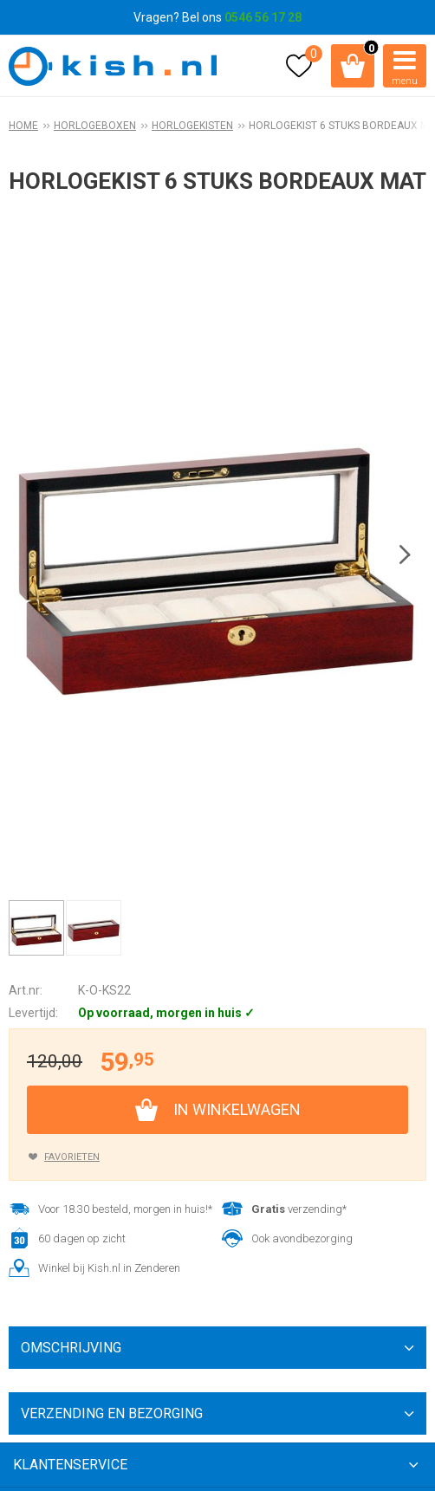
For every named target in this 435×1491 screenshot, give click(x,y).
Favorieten (72, 1157)
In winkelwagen (237, 1109)
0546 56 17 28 (263, 17)
